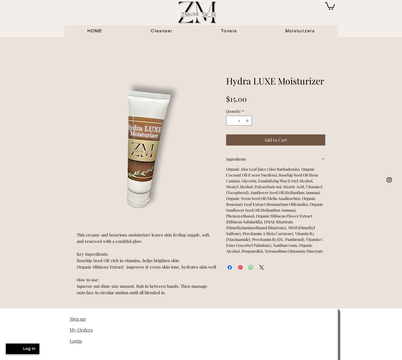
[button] (330, 5)
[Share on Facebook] (229, 267)
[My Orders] (89, 329)
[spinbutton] (239, 120)
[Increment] (248, 120)
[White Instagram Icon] (389, 180)
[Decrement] (230, 120)
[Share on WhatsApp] (251, 267)
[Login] (89, 340)
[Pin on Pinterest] (240, 267)
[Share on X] (261, 267)
